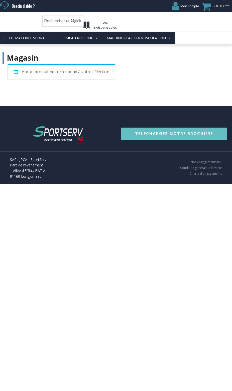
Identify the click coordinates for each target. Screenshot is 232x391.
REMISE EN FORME (79, 38)
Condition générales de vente (201, 168)
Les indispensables (105, 25)
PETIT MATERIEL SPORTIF (28, 38)
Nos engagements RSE (206, 162)
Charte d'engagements (206, 174)
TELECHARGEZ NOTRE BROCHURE (174, 133)
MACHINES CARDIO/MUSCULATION (139, 38)
